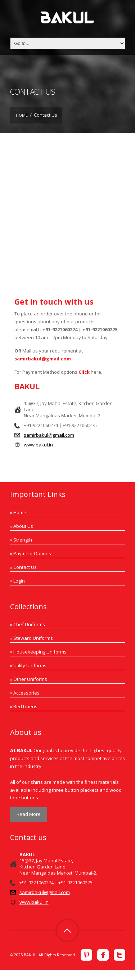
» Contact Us (23, 567)
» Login (17, 581)
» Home (18, 512)
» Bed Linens (23, 706)
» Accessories (25, 693)
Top (67, 930)
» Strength (21, 539)
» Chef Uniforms (27, 624)
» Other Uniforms (28, 679)
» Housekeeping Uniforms (38, 651)
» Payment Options (30, 553)
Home (22, 115)
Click (84, 372)
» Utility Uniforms (28, 665)
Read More (29, 814)
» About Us (21, 526)
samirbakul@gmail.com (42, 358)
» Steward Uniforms (31, 638)
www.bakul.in (38, 444)
